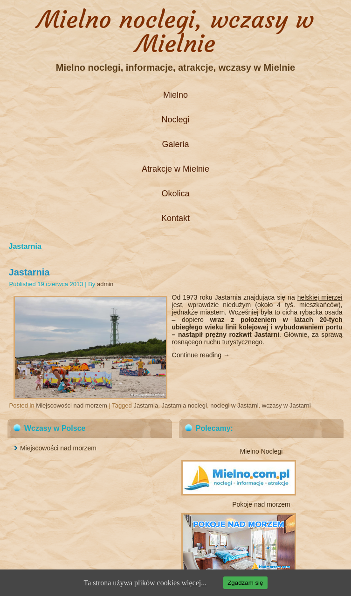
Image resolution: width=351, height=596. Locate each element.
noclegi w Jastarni (234, 405)
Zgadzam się (245, 582)
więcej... (193, 583)
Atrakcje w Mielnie (175, 169)
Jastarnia (29, 272)
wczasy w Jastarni (286, 405)
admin (105, 284)
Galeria (175, 144)
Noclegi (175, 119)
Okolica (175, 193)
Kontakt (175, 218)
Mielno (175, 95)
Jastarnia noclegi (184, 405)
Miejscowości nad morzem (71, 405)
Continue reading (201, 355)
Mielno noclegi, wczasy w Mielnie (175, 31)
